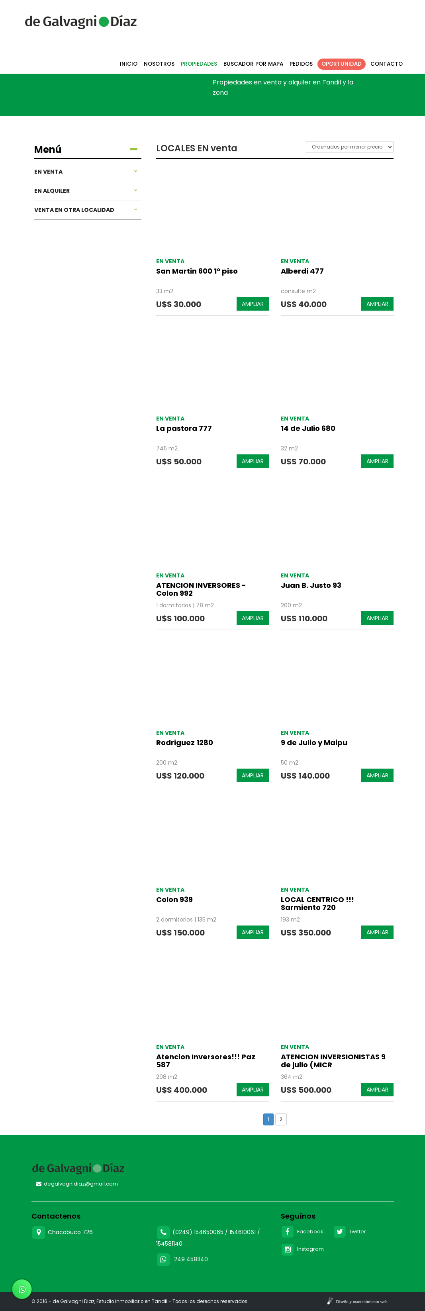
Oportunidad (341, 64)
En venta (85, 172)
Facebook (302, 1231)
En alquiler (85, 191)
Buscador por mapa (253, 64)
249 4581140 (191, 1259)
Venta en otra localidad (85, 210)
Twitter (349, 1231)
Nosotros (159, 64)
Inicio (128, 64)
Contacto (386, 64)
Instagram (302, 1249)
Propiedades (199, 64)
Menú (85, 150)
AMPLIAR (253, 304)
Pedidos (301, 64)
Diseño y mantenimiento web (362, 1301)
